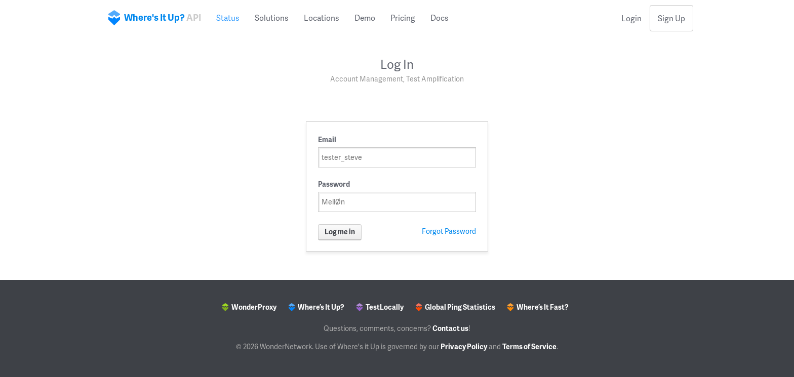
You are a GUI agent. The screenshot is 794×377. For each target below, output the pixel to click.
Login (631, 18)
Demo (364, 17)
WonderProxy (249, 307)
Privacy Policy (464, 346)
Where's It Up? (154, 17)
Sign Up (671, 18)
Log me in (340, 231)
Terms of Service (529, 346)
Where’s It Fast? (538, 307)
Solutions (272, 17)
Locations (321, 17)
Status (228, 17)
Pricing (402, 17)
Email (327, 139)
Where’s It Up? (316, 307)
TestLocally (380, 307)
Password (334, 184)
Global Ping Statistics (455, 307)
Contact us (450, 328)
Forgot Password (449, 231)
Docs (439, 17)
